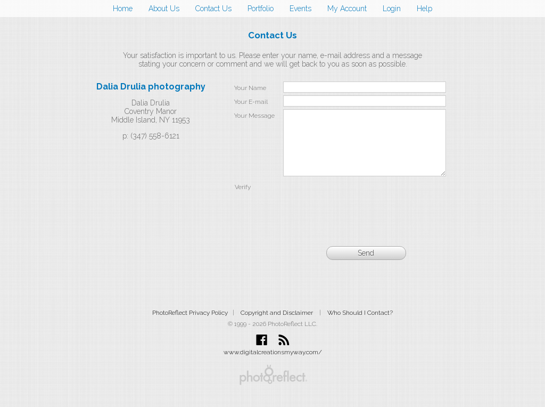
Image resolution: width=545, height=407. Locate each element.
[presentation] (364, 214)
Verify (243, 200)
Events (300, 8)
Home (123, 8)
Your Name (250, 88)
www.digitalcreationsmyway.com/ (273, 365)
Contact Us (213, 8)
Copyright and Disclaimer (278, 325)
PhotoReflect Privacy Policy (190, 325)
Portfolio (260, 8)
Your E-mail (251, 101)
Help (424, 8)
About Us (163, 8)
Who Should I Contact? (360, 325)
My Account (347, 8)
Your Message (254, 115)
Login (392, 8)
